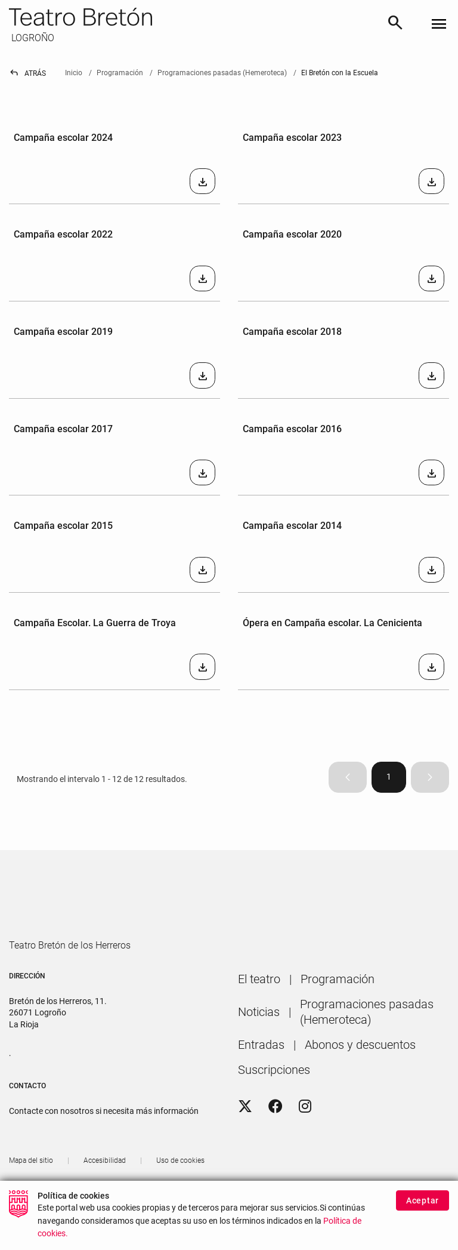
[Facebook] (275, 1143)
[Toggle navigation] (439, 25)
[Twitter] (245, 1143)
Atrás (27, 73)
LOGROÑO (31, 38)
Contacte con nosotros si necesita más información (104, 1148)
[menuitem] (259, 1016)
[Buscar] (395, 24)
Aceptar (422, 1200)
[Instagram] (305, 1143)
